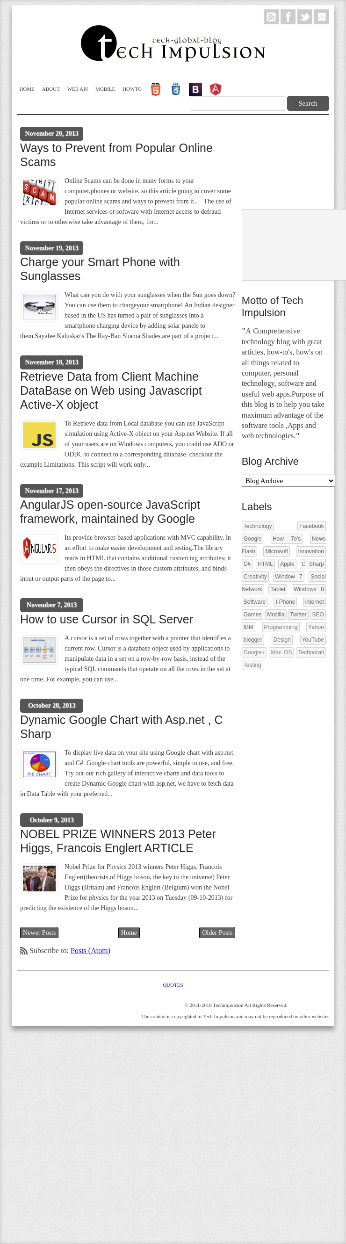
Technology (258, 526)
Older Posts (217, 932)
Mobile (105, 89)
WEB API (77, 89)
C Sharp (313, 564)
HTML (265, 564)
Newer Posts (39, 932)
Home (26, 89)
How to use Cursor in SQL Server (106, 619)
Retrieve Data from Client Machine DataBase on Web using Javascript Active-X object (111, 390)
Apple (287, 564)
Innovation (311, 551)
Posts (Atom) (90, 951)
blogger (253, 639)
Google (253, 538)
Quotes (173, 985)
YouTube (313, 639)
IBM (248, 627)
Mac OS (281, 652)
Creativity (255, 576)
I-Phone (285, 602)
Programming (281, 627)
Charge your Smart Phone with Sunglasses (100, 268)
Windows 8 (309, 589)
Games (253, 614)
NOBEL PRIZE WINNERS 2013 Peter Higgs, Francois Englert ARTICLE (118, 840)
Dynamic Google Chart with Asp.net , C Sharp (121, 726)
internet (314, 602)
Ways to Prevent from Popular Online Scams (116, 154)
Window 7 (289, 576)
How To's (287, 538)
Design (282, 639)
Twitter (298, 614)
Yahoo (316, 627)
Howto (132, 89)
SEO (318, 614)
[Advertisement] (277, 163)
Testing (252, 665)
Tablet (277, 589)
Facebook (311, 526)
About (51, 89)
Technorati (311, 652)
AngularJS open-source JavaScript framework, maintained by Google (110, 511)
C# (247, 564)
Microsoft (276, 551)
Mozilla (275, 614)
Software (255, 602)
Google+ (254, 652)
